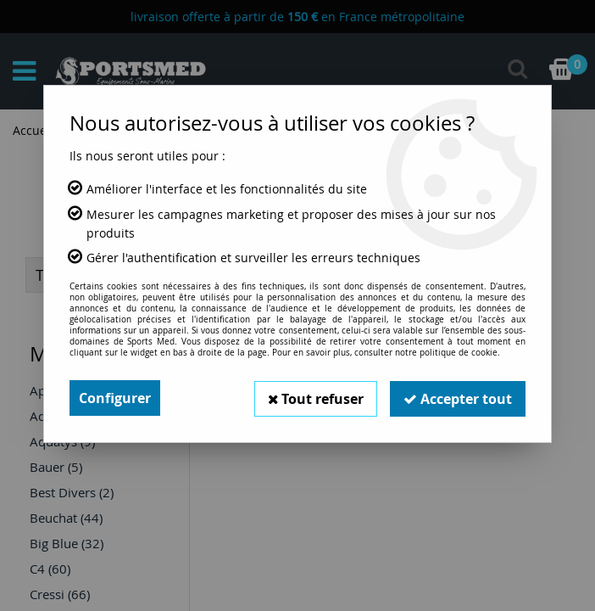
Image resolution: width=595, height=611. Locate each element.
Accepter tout (457, 398)
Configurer (115, 398)
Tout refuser (315, 398)
